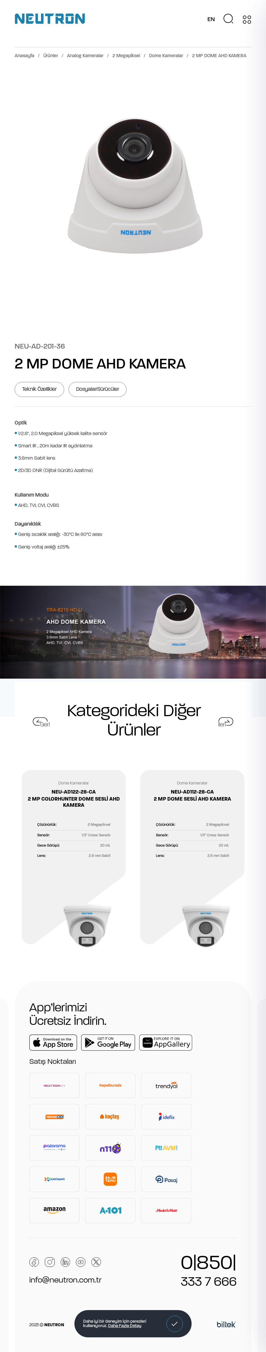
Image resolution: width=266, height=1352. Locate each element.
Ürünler (50, 56)
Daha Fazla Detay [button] (124, 1326)
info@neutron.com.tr (65, 1280)
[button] (174, 1324)
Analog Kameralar (85, 56)
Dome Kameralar (166, 56)
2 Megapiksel (126, 56)
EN (211, 20)
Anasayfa (24, 56)
